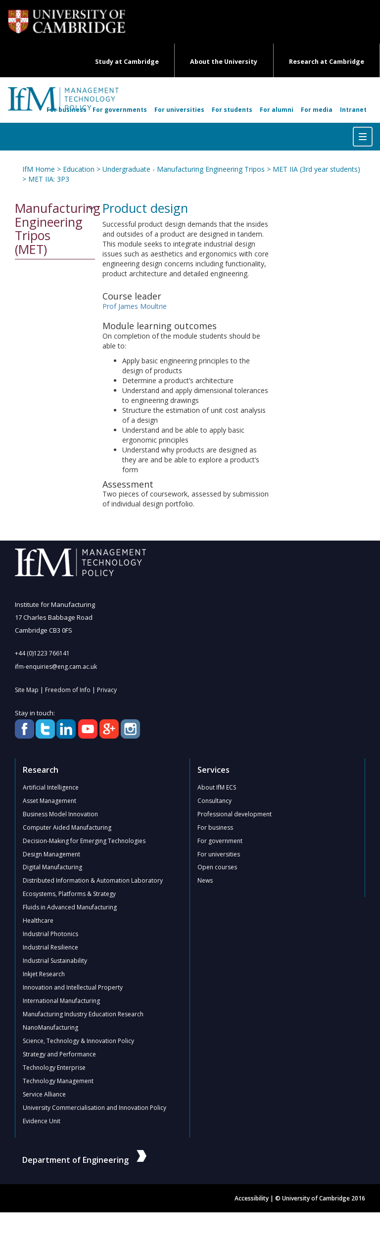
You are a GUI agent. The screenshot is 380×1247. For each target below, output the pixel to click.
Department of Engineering (84, 1160)
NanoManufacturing (50, 1028)
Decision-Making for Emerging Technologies (84, 841)
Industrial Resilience (50, 948)
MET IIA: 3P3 (48, 179)
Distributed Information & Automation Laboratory (93, 881)
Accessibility (252, 1199)
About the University (223, 61)
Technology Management (58, 1081)
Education (79, 169)
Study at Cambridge (127, 61)
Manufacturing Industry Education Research (83, 1014)
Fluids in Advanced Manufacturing (70, 907)
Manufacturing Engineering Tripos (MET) (55, 228)
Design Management (51, 854)
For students (232, 109)
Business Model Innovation (60, 814)
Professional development (234, 814)
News (205, 881)
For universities (179, 109)
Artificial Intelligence (51, 787)
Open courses (217, 867)
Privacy (107, 690)
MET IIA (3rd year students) (316, 169)
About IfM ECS (216, 787)
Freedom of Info (68, 690)
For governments (120, 109)
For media (316, 109)
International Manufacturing (61, 1001)
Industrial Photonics (50, 934)
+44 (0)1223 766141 (42, 653)
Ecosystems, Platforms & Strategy (69, 894)
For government (219, 841)
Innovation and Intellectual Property (73, 988)
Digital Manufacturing (52, 867)
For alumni (276, 109)
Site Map (27, 690)
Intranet (353, 109)
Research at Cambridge (326, 61)
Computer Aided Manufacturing (67, 827)
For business (67, 109)
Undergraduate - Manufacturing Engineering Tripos (183, 169)
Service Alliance (44, 1095)
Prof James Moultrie (134, 306)
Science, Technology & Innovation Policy (78, 1041)
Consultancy (214, 801)
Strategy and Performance (59, 1054)
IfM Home (38, 169)
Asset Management (49, 801)
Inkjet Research (44, 974)
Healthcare (38, 921)
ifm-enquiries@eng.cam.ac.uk (56, 666)
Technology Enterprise (54, 1068)
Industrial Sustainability (55, 961)
